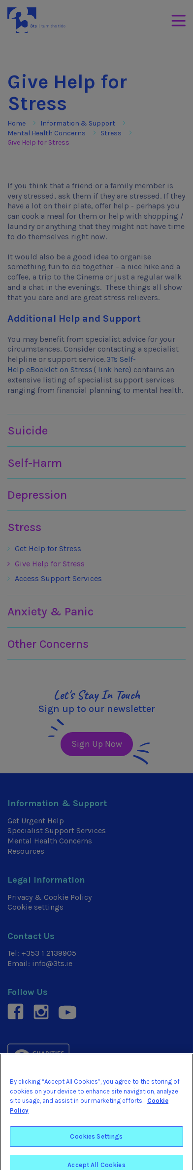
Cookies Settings (96, 1141)
